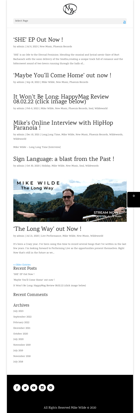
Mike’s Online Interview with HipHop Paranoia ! (63, 126)
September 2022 (22, 317)
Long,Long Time (51, 135)
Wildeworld (101, 109)
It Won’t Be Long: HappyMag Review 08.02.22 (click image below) (61, 100)
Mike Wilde (48, 82)
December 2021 (21, 328)
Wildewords (115, 135)
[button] (133, 199)
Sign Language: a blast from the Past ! (63, 159)
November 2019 (21, 345)
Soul (91, 109)
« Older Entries (22, 265)
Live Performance (51, 236)
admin (20, 47)
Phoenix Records (62, 47)
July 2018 (18, 362)
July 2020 (18, 339)
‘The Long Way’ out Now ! (47, 229)
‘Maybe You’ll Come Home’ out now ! (62, 76)
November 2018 (21, 356)
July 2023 (18, 311)
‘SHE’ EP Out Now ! (38, 40)
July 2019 (18, 351)
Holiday (46, 166)
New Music (46, 47)
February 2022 (21, 323)
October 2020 (20, 334)
